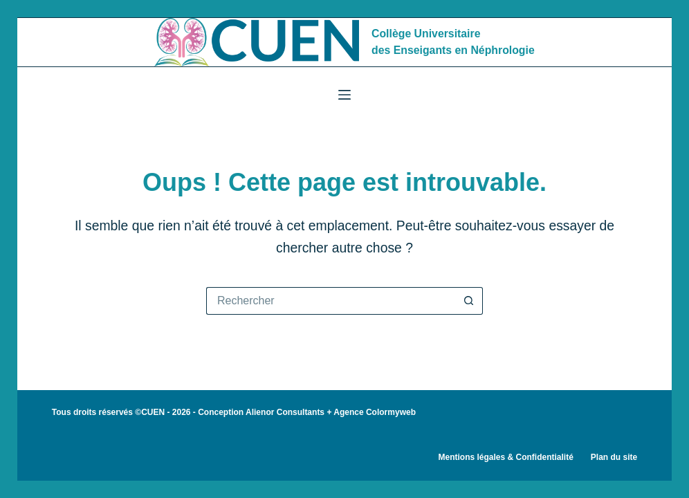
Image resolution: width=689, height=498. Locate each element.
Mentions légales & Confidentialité (505, 457)
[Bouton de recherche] (469, 301)
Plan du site (614, 457)
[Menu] (344, 95)
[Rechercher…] (330, 301)
